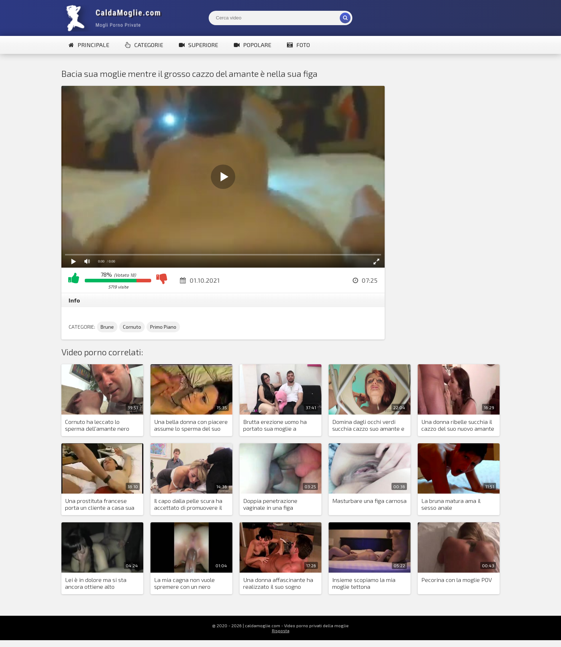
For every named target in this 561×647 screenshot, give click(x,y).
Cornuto (132, 327)
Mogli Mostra (115, 18)
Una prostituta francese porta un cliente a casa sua (99, 504)
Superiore (198, 44)
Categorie (144, 44)
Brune (107, 327)
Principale (89, 44)
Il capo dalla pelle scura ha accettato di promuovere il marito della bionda (188, 504)
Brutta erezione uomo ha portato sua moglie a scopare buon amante (275, 425)
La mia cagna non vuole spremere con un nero (184, 583)
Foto (298, 44)
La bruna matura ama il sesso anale (451, 504)
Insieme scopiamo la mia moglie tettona (363, 583)
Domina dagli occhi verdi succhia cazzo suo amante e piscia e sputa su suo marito (368, 425)
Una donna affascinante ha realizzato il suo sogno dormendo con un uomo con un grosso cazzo (278, 583)
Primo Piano (163, 327)
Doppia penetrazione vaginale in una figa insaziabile (270, 504)
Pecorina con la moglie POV (456, 579)
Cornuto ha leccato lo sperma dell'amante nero (97, 425)
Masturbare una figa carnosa (369, 500)
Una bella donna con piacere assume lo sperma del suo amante (191, 425)
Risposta (280, 630)
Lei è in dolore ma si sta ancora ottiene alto (95, 583)
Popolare (252, 44)
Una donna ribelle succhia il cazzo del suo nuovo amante (457, 425)
